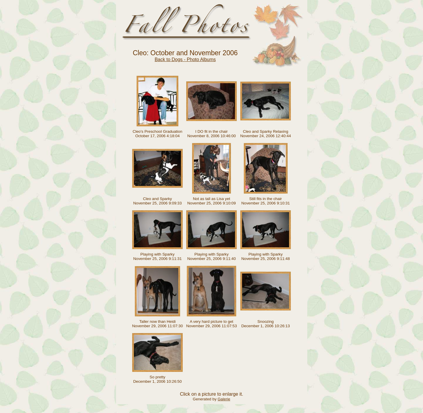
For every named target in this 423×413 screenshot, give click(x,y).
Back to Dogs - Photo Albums (185, 59)
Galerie (224, 399)
